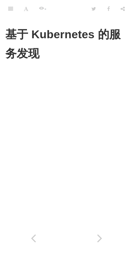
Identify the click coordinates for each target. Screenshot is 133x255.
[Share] (122, 9)
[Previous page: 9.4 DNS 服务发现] (33, 238)
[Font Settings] (26, 9)
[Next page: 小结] (100, 238)
